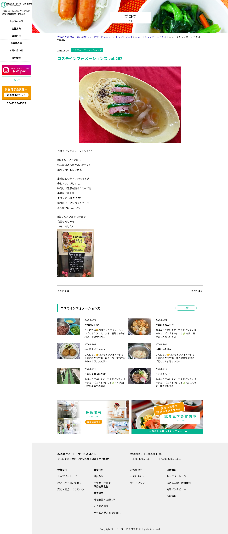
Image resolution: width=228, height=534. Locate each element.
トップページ (16, 21)
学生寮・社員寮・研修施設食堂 (103, 484)
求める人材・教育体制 (179, 482)
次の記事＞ (197, 290)
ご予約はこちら (15, 94)
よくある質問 (101, 506)
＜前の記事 (63, 290)
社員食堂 (98, 476)
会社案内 (16, 28)
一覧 (186, 308)
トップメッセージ (67, 476)
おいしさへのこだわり (69, 482)
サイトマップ (137, 482)
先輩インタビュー (176, 489)
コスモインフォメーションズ (87, 50)
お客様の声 (16, 43)
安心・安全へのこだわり (70, 489)
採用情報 (16, 57)
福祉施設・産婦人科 (105, 499)
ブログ (16, 80)
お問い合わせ (16, 50)
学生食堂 (98, 493)
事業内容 (16, 35)
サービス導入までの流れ (107, 512)
